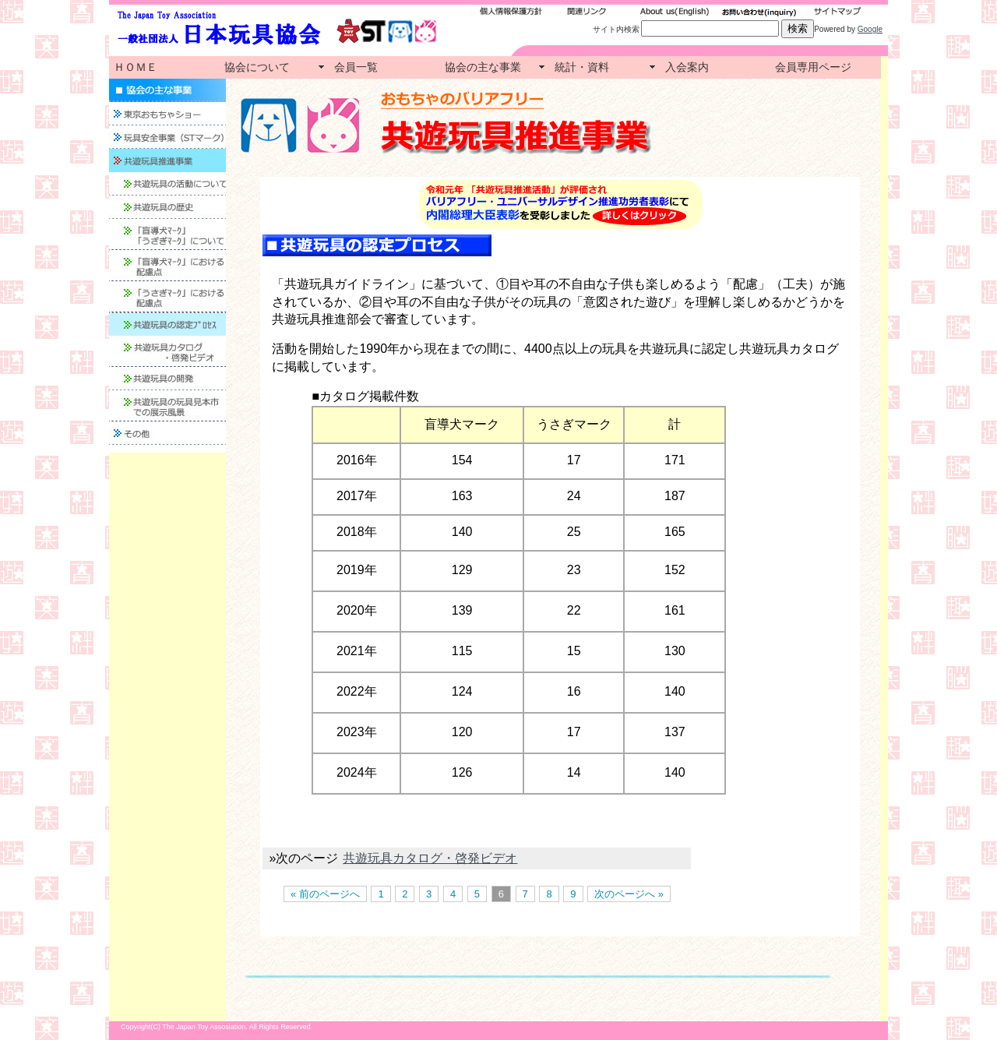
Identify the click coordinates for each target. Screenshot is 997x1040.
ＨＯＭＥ (135, 67)
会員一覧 (356, 67)
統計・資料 (582, 67)
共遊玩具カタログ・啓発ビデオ (430, 858)
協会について (257, 67)
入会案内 (687, 67)
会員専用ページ (813, 67)
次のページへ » (629, 894)
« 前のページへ (325, 894)
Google (870, 29)
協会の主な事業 (483, 67)
